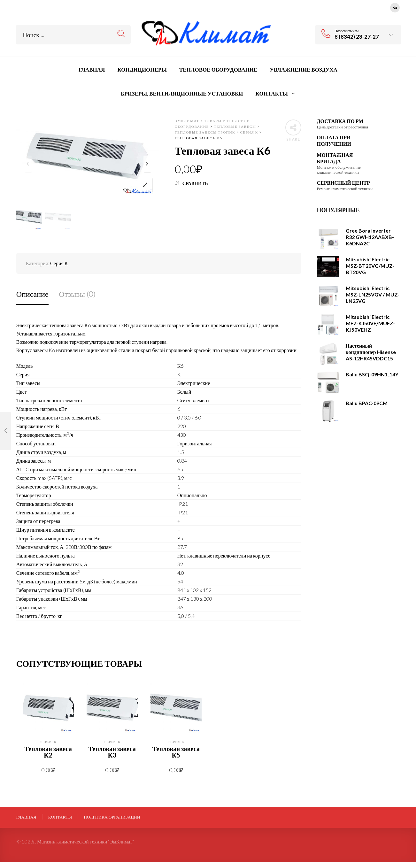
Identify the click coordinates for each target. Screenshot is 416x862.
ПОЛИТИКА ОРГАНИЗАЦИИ (112, 817)
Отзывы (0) (77, 294)
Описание (32, 294)
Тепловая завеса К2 (48, 752)
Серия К (59, 263)
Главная (26, 817)
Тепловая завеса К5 (176, 752)
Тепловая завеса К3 (112, 752)
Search (121, 33)
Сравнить (195, 183)
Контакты (60, 817)
